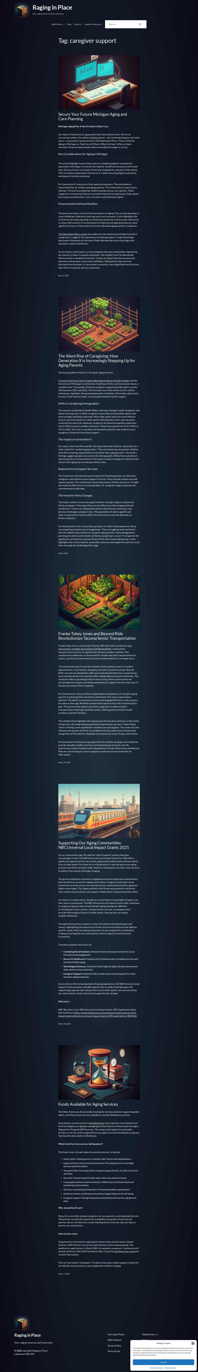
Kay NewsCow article (125, 1251)
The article (72, 234)
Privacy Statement (170, 1368)
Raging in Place (52, 7)
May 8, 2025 (63, 553)
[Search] (140, 24)
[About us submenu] (81, 24)
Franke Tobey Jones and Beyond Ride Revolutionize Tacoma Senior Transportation (97, 635)
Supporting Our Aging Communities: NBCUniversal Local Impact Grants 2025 (93, 845)
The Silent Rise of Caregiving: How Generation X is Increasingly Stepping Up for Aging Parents (96, 360)
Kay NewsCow (96, 1123)
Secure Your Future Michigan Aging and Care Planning (92, 116)
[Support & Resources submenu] (102, 24)
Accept (163, 1362)
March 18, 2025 (64, 1024)
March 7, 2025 (64, 1274)
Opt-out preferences (156, 1368)
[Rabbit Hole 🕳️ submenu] (64, 24)
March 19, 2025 (64, 762)
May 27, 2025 (63, 276)
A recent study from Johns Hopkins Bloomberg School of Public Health (93, 380)
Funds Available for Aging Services (88, 1104)
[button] (193, 1343)
